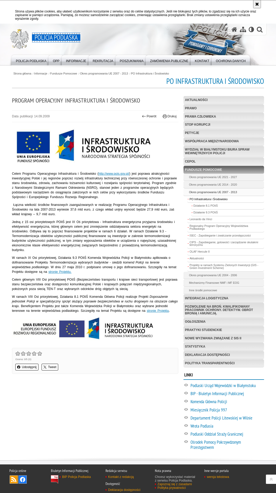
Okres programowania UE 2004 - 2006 (213, 275)
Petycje (192, 133)
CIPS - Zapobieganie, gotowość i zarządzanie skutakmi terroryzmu (223, 244)
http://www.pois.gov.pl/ (113, 173)
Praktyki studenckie (203, 330)
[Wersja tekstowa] (251, 29)
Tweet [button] (49, 367)
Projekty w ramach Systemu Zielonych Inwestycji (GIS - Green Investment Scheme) (223, 266)
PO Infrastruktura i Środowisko (150, 73)
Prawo (191, 108)
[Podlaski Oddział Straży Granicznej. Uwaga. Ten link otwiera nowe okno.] (227, 434)
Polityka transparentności (210, 363)
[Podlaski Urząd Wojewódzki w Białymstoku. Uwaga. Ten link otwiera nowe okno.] (227, 385)
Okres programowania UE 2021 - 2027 (213, 177)
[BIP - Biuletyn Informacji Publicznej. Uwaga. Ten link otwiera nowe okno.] (227, 393)
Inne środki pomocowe (203, 290)
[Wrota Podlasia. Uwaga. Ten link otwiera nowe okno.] (227, 426)
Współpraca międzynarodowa (212, 141)
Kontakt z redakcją (121, 477)
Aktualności (196, 100)
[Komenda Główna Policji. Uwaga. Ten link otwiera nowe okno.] (227, 402)
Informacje (40, 73)
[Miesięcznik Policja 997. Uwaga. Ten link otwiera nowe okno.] (227, 410)
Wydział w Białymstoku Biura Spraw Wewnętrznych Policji (217, 151)
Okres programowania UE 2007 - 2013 (104, 73)
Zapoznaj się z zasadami (174, 484)
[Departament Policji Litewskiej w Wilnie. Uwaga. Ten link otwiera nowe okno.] (227, 418)
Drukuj (169, 116)
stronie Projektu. (59, 272)
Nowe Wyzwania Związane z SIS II (213, 338)
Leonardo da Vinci (200, 219)
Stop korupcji (198, 124)
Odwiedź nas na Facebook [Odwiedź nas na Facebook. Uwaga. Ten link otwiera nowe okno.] (22, 479)
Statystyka (195, 346)
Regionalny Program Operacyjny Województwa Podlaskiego (218, 227)
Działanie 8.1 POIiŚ (205, 205)
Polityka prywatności (171, 488)
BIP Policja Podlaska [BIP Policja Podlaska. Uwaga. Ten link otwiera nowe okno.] (76, 477)
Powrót (149, 116)
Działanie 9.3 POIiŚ (205, 212)
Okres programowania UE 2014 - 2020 (213, 184)
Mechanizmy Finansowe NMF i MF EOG (214, 282)
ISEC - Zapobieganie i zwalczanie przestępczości (220, 235)
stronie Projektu (158, 311)
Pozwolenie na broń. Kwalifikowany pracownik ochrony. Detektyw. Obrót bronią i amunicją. (219, 310)
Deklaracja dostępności (207, 355)
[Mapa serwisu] (243, 29)
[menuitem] (31, 59)
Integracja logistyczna (206, 298)
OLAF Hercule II (199, 251)
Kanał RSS (14, 479)
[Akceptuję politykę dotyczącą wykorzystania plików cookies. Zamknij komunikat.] (257, 4)
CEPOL (190, 161)
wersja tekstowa (218, 477)
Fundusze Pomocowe (63, 73)
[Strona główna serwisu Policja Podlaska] (234, 29)
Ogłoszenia (195, 321)
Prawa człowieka (200, 116)
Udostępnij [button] (27, 367)
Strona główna (22, 73)
